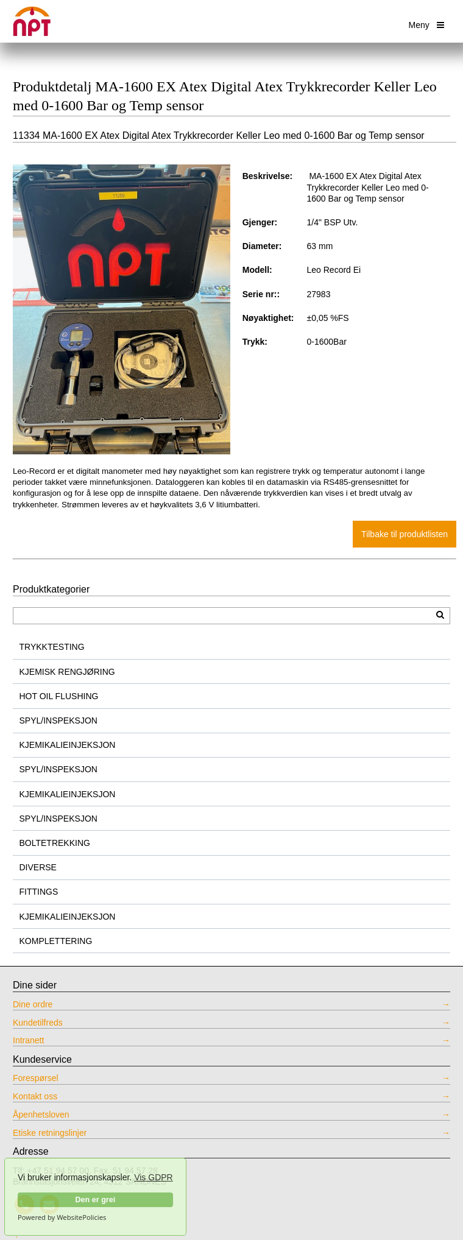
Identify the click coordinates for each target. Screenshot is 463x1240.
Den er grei (95, 1200)
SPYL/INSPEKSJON (58, 720)
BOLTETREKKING (54, 843)
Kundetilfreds (38, 1022)
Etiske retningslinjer (50, 1133)
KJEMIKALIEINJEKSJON (67, 745)
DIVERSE (38, 867)
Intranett (28, 1040)
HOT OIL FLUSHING (59, 696)
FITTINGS (38, 892)
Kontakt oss (35, 1096)
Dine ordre (32, 1004)
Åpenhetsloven (41, 1114)
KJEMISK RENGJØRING (67, 672)
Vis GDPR (153, 1177)
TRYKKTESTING (52, 647)
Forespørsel (35, 1078)
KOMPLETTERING (56, 941)
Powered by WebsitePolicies (62, 1217)
